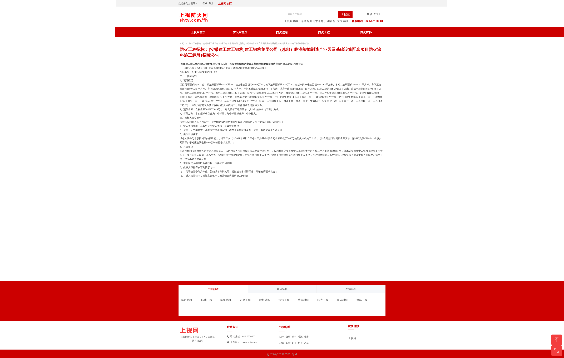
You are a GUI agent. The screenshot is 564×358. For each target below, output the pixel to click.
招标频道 (213, 289)
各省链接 (282, 289)
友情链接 (351, 289)
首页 (182, 43)
